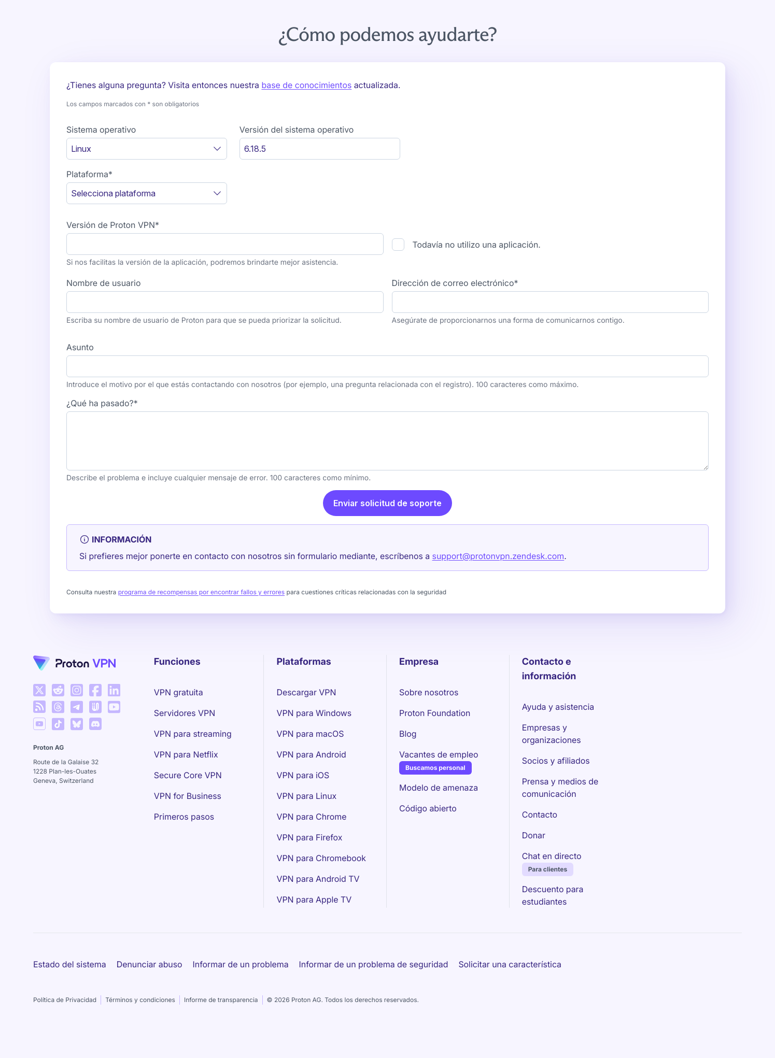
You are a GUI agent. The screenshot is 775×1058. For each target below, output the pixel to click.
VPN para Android (311, 754)
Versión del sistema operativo (296, 129)
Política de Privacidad (64, 1000)
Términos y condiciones (140, 1000)
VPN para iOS (302, 775)
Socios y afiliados (556, 760)
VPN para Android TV (317, 879)
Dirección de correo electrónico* (455, 283)
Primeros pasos (184, 816)
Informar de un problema (241, 964)
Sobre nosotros (428, 692)
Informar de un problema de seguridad (373, 964)
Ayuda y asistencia (558, 707)
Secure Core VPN (188, 775)
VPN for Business (187, 796)
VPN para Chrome (311, 816)
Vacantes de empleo (438, 754)
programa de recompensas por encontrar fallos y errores (201, 592)
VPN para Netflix (186, 754)
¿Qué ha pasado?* (102, 403)
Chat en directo (552, 856)
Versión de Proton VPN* (112, 225)
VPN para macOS (310, 733)
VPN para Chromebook (320, 858)
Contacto (539, 814)
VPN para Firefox (309, 837)
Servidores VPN (184, 713)
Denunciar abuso (149, 964)
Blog (407, 733)
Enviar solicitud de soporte (387, 503)
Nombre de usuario (103, 283)
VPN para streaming (193, 733)
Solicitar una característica (509, 964)
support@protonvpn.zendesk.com (498, 556)
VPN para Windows (313, 713)
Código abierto (428, 808)
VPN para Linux (306, 796)
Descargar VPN (306, 692)
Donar (533, 835)
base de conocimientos (306, 85)
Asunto (80, 347)
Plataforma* (89, 174)
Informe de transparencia (221, 1000)
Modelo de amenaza (438, 787)
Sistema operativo (101, 129)
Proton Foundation (434, 713)
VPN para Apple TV (313, 899)
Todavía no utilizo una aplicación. (477, 244)
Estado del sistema (69, 964)
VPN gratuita (178, 692)
